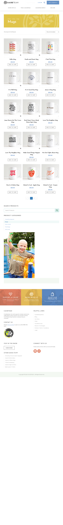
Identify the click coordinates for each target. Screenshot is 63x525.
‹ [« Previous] (26, 198)
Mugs (18, 18)
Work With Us (12, 7)
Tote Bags (7, 226)
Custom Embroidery (10, 358)
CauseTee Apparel (9, 219)
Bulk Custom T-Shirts (10, 367)
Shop (13, 18)
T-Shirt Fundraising (9, 363)
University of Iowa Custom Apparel (13, 356)
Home (9, 18)
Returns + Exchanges (40, 326)
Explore (53, 7)
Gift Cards (7, 229)
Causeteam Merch (40, 7)
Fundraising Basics (39, 315)
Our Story (37, 319)
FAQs (36, 322)
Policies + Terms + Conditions (42, 328)
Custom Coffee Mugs (10, 360)
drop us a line (10, 325)
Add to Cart (13, 64)
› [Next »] (36, 198)
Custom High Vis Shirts (10, 365)
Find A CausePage (25, 7)
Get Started (53, 2)
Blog (36, 317)
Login (40, 2)
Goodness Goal (38, 324)
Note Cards (8, 224)
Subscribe (9, 348)
